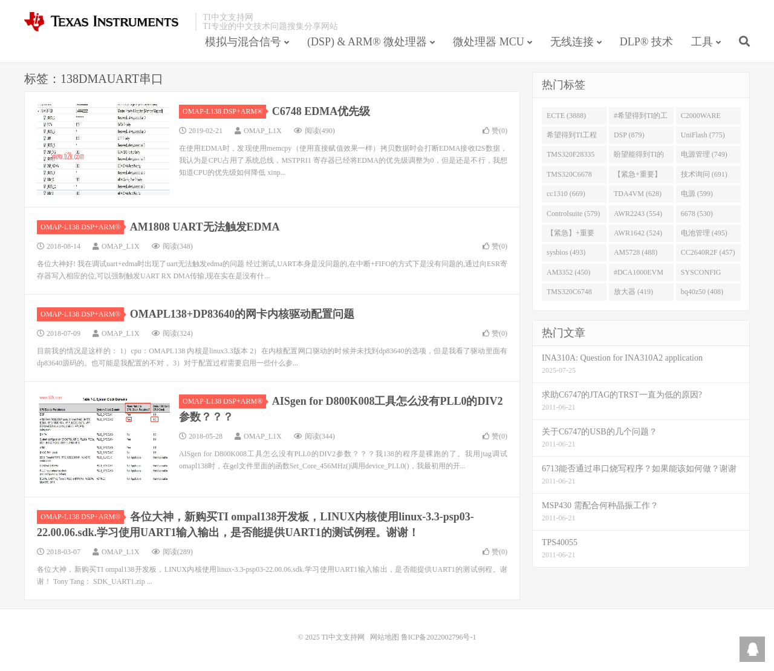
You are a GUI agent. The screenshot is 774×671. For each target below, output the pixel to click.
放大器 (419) (633, 291)
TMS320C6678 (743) (569, 176)
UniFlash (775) (703, 135)
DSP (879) (629, 135)
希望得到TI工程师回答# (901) (572, 137)
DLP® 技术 (646, 42)
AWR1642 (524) (638, 233)
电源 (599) (697, 193)
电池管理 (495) (704, 233)
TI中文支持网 (106, 21)
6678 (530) (697, 213)
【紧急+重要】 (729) (638, 176)
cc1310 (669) (566, 193)
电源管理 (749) (704, 154)
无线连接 (572, 42)
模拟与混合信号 (243, 42)
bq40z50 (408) (702, 291)
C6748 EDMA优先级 (321, 111)
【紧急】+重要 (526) (570, 235)
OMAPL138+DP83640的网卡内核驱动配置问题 (242, 314)
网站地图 (384, 637)
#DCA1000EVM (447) (638, 274)
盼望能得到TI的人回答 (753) (639, 156)
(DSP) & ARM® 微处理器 (367, 42)
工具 (702, 42)
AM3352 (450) (568, 272)
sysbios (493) (566, 252)
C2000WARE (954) (701, 118)
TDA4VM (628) (638, 193)
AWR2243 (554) (638, 213)
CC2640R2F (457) (708, 252)
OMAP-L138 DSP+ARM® (224, 111)
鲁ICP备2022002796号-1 (438, 637)
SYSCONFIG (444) (701, 274)
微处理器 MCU (488, 42)
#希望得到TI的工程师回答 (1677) (641, 118)
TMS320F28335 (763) (570, 156)
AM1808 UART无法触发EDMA (205, 227)
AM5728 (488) (635, 252)
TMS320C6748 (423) (569, 294)
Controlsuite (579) (573, 213)
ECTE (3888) (566, 115)
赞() (495, 130)
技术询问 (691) (704, 174)
